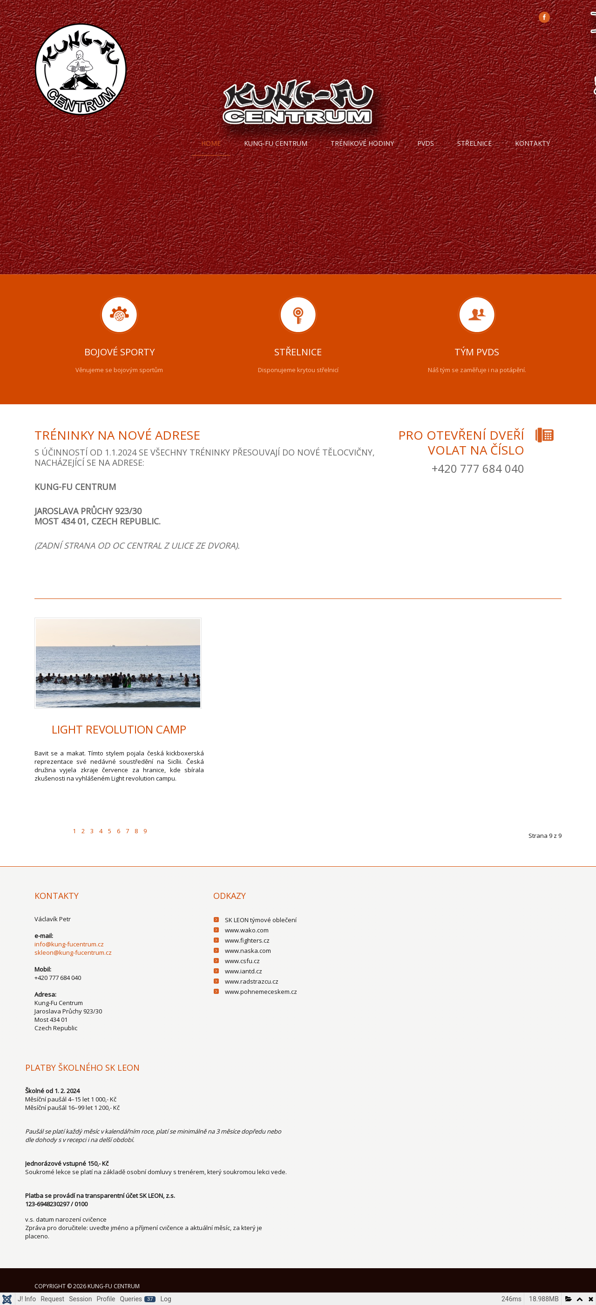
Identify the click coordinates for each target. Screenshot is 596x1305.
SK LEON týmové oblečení (261, 920)
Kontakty (532, 143)
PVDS (425, 143)
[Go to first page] (43, 825)
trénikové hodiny (362, 143)
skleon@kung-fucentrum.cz (73, 952)
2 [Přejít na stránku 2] (83, 831)
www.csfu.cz (242, 961)
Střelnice (474, 143)
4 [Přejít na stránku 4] (100, 831)
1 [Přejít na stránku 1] (74, 831)
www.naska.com (248, 950)
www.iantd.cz (243, 971)
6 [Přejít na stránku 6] (118, 831)
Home (211, 143)
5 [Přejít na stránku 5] (109, 831)
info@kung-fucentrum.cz (69, 944)
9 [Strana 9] (145, 831)
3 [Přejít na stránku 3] (92, 831)
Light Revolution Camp (119, 729)
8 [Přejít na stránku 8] (136, 831)
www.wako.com (247, 930)
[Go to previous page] (61, 825)
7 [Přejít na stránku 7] (127, 831)
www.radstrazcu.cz (251, 981)
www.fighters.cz (247, 940)
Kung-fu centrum (275, 143)
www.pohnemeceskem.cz (261, 991)
